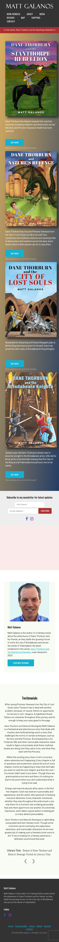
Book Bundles (13, 14)
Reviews (11, 17)
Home (10, 926)
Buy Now (14, 142)
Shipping (35, 17)
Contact (11, 21)
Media (42, 14)
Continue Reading (21, 662)
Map (23, 17)
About (30, 14)
